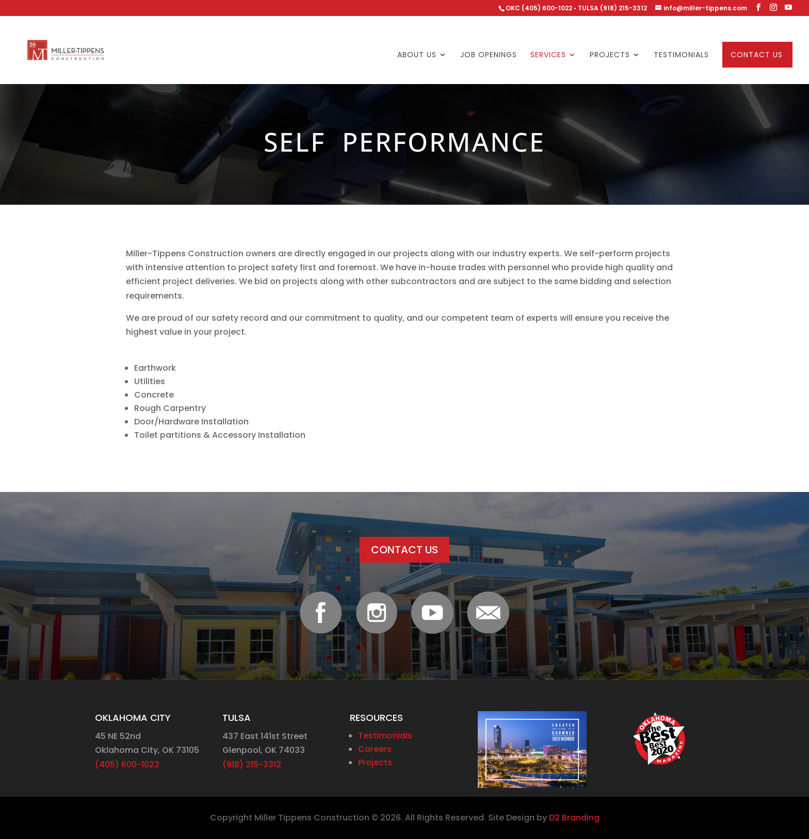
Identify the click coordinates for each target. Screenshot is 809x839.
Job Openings (488, 55)
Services (548, 55)
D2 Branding (574, 818)
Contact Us (757, 55)
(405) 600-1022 (127, 764)
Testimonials (681, 55)
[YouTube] (788, 7)
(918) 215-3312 (251, 764)
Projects (610, 55)
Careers (375, 749)
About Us (416, 55)
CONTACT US (404, 549)
